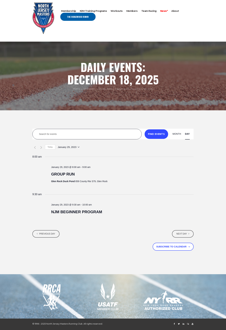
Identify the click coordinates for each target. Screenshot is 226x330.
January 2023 (105, 89)
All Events (88, 89)
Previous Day (48, 233)
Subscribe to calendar (171, 246)
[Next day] (41, 147)
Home (76, 89)
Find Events (156, 134)
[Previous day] (34, 147)
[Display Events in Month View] (176, 134)
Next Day (181, 233)
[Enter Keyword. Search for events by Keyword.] (87, 134)
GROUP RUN (63, 174)
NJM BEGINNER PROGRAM (76, 212)
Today (50, 147)
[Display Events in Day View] (187, 134)
